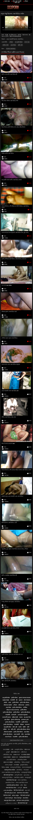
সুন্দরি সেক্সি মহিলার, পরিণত (23, 729)
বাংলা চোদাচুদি (8, 764)
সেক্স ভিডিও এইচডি (18, 777)
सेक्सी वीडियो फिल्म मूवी (11, 780)
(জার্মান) (27, 705)
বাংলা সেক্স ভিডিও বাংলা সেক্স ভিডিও (11, 772)
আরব (9, 702)
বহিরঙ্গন (22, 724)
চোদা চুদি (20, 787)
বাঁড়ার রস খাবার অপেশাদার (12, 709)
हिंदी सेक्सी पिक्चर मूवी (22, 803)
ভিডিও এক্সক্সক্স (5, 767)
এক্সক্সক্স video (7, 757)
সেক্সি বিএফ (24, 752)
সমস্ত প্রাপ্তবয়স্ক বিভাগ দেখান (16, 740)
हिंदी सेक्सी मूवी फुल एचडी (10, 792)
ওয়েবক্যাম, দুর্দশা (25, 719)
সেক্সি (12, 749)
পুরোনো (20, 700)
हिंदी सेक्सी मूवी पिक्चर (8, 775)
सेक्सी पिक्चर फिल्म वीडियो (22, 792)
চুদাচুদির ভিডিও (24, 764)
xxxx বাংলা (15, 757)
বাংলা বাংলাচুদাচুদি (26, 767)
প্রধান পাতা (16, 808)
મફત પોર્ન (27, 790)
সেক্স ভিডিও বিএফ (9, 782)
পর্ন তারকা (26, 770)
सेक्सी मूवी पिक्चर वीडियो (9, 770)
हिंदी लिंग (25, 787)
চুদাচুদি (8, 752)
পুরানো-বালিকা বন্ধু (15, 719)
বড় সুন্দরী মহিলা (18, 42)
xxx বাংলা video (8, 762)
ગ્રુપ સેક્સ (26, 775)
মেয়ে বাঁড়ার (13, 45)
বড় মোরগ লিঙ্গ (27, 717)
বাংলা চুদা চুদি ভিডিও (15, 767)
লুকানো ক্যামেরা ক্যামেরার (25, 697)
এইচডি (5, 702)
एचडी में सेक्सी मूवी (9, 798)
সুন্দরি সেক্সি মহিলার (7, 712)
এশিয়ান (26, 1)
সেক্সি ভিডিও (17, 762)
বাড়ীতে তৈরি (5, 45)
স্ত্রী (16, 700)
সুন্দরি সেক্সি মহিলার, (24, 702)
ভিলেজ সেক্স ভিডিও (10, 48)
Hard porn (6, 700)
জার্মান (20, 727)
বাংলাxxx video (25, 754)
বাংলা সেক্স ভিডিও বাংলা (22, 782)
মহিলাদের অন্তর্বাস (8, 705)
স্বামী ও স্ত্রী (17, 2)
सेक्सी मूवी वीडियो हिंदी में (24, 757)
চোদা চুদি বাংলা (18, 775)
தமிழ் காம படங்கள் (11, 803)
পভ (9, 729)
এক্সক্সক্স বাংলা (16, 754)
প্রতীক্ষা (5, 729)
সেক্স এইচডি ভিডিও (11, 759)
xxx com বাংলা (15, 752)
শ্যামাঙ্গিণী (12, 700)
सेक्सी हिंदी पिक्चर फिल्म (11, 787)
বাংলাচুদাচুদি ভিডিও (26, 772)
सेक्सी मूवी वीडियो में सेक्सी (9, 800)
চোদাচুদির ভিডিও (19, 749)
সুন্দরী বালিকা (14, 697)
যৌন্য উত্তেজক (27, 700)
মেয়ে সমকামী (17, 734)
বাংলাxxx (16, 764)
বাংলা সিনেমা (8, 736)
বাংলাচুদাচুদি (28, 777)
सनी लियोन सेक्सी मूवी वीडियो (22, 800)
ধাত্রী (28, 727)
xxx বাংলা (27, 749)
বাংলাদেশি (13, 714)
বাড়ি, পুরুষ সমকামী (17, 1)
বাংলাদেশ (27, 724)
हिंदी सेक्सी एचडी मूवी (25, 795)
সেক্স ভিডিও (19, 770)
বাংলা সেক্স (7, 1)
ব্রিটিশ (24, 727)
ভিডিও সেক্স (16, 693)
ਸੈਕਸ (25, 785)
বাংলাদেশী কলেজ (6, 717)
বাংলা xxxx (6, 749)
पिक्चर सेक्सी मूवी (17, 798)
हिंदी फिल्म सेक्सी (7, 795)
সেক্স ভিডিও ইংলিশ (22, 759)
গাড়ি (22, 734)
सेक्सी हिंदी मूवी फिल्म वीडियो (13, 785)
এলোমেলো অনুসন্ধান (23, 714)
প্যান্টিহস (25, 707)
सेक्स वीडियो (25, 798)
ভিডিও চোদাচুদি (25, 762)
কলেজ (21, 717)
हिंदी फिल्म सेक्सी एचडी (18, 790)
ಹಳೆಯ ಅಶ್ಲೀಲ (15, 795)
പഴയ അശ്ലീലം (7, 790)
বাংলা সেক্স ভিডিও (22, 780)
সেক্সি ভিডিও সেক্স (7, 754)
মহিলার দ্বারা (21, 705)
